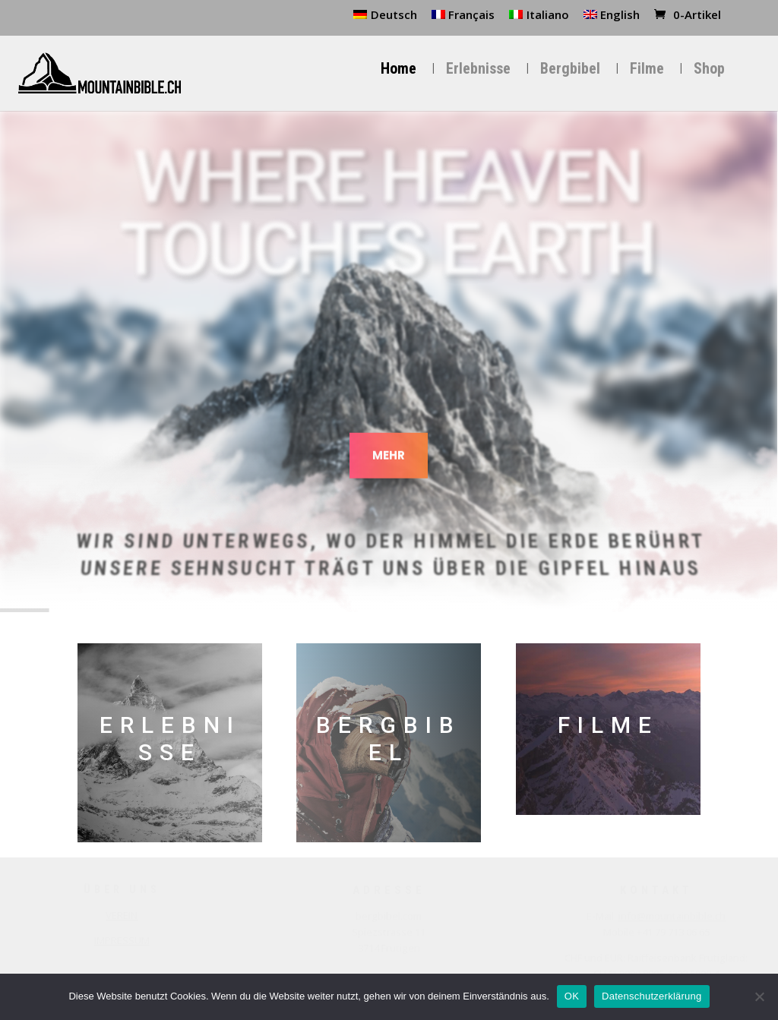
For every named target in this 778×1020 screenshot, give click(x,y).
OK (572, 996)
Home (398, 69)
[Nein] (759, 996)
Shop (709, 69)
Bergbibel (570, 69)
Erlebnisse (478, 69)
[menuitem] (385, 19)
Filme (647, 69)
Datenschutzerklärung (651, 996)
